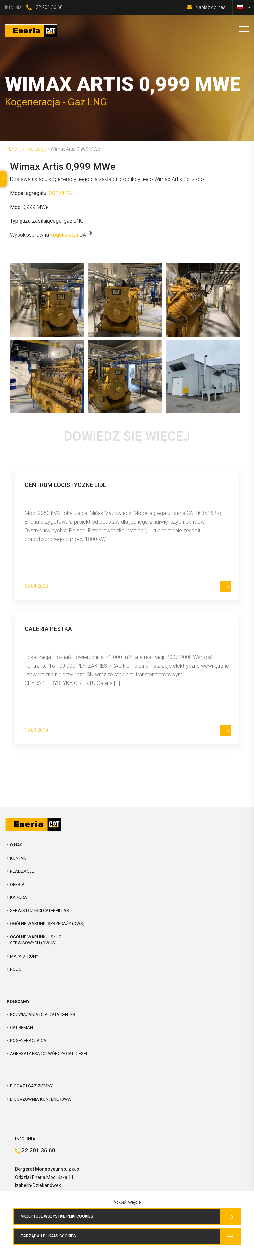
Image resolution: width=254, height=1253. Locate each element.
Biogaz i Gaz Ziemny (31, 1086)
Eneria (15, 149)
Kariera (18, 897)
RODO (15, 969)
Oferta (17, 884)
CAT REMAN (21, 1027)
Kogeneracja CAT (29, 1040)
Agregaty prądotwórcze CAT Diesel (49, 1053)
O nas (16, 845)
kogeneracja (64, 235)
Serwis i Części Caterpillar (39, 910)
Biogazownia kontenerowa (40, 1099)
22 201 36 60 (49, 7)
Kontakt (19, 858)
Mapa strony (24, 956)
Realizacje (36, 149)
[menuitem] (240, 7)
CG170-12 (60, 193)
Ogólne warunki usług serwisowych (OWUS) (36, 940)
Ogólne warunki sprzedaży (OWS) (47, 923)
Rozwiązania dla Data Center (42, 1014)
